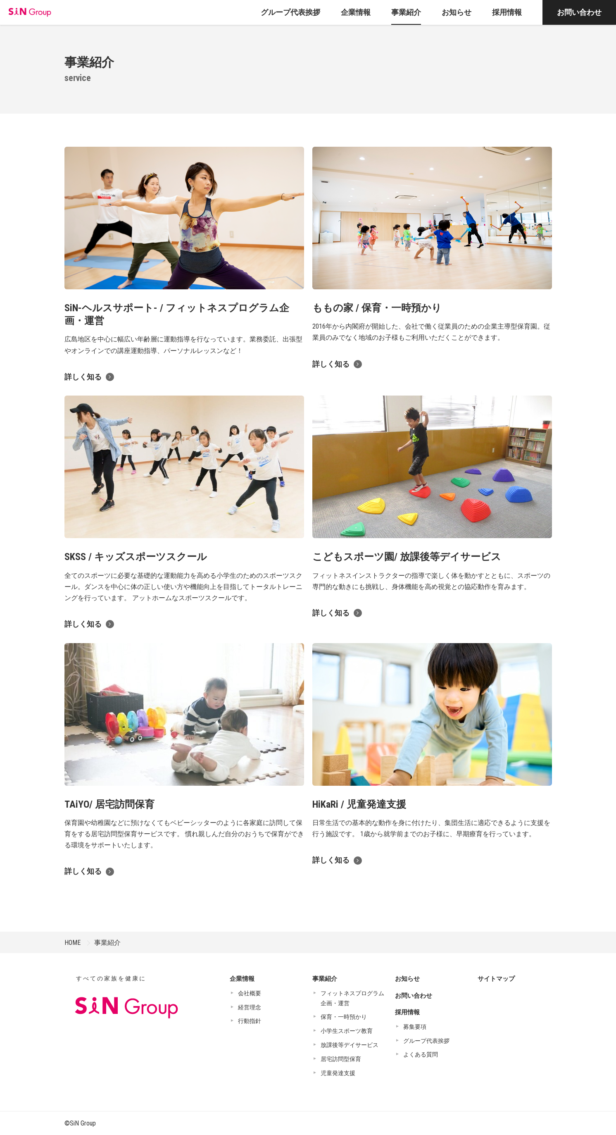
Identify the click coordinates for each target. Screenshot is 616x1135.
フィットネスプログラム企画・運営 (352, 998)
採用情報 (407, 1012)
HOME (72, 943)
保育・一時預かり (344, 1016)
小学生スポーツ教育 (347, 1031)
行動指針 (249, 1021)
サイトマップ (496, 978)
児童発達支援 (338, 1073)
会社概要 (249, 993)
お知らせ (407, 978)
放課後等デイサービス (349, 1045)
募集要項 (414, 1026)
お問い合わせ (579, 12)
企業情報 (242, 978)
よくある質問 (420, 1054)
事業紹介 (107, 943)
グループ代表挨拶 (426, 1040)
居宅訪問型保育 (341, 1059)
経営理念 (249, 1007)
